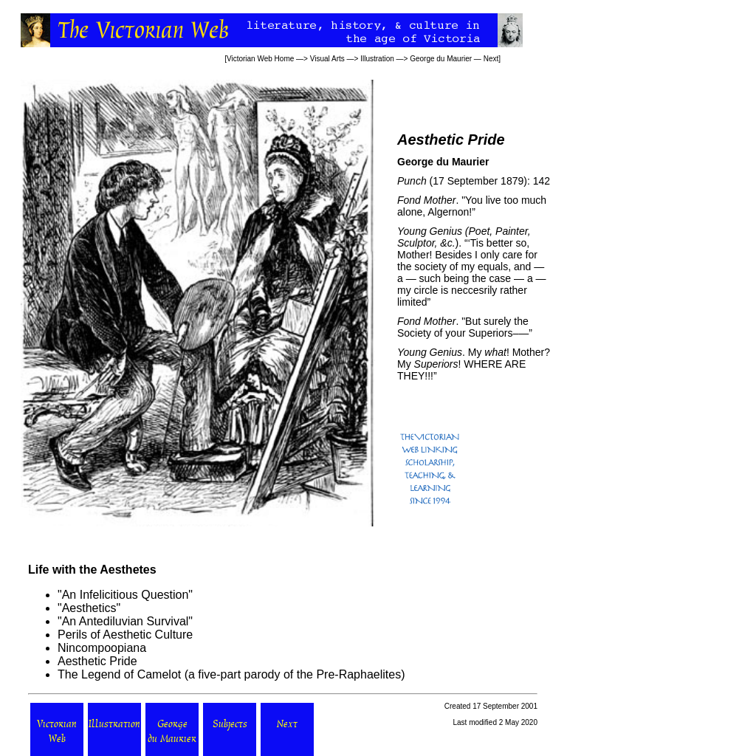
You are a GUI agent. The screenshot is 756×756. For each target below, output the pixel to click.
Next (491, 59)
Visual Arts (327, 59)
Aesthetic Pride (97, 661)
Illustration (377, 59)
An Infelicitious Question (125, 594)
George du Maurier (441, 59)
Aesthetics (89, 608)
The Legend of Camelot (119, 674)
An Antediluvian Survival (125, 621)
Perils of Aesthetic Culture (125, 634)
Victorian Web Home (260, 59)
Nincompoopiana (102, 648)
